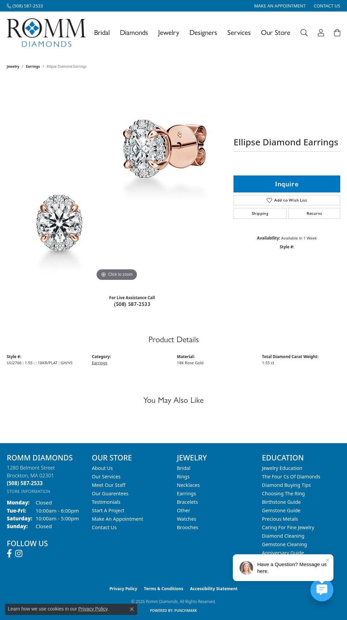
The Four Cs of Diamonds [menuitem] (291, 476)
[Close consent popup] (132, 609)
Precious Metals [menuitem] (280, 519)
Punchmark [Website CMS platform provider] (186, 610)
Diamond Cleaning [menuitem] (283, 536)
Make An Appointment (117, 519)
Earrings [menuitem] (186, 493)
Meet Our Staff (108, 485)
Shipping (260, 213)
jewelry (13, 66)
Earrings (33, 66)
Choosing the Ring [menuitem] (283, 493)
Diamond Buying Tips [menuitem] (286, 485)
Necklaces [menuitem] (188, 485)
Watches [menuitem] (186, 519)
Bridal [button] (102, 32)
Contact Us (104, 527)
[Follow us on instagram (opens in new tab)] (18, 554)
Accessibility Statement (214, 589)
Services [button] (239, 32)
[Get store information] (28, 491)
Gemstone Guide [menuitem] (281, 510)
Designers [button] (203, 32)
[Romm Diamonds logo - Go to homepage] (48, 32)
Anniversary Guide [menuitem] (283, 553)
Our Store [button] (275, 32)
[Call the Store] (25, 483)
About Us (102, 468)
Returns (314, 213)
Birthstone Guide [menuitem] (281, 502)
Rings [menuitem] (183, 476)
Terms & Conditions (163, 589)
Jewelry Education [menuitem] (282, 468)
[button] (304, 33)
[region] (117, 181)
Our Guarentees (110, 493)
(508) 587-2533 (132, 304)
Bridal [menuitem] (183, 468)
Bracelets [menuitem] (187, 502)
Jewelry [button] (168, 32)
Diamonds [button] (134, 32)
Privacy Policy (123, 589)
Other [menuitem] (183, 510)
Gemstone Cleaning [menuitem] (284, 544)
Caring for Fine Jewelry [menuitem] (288, 527)
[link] (25, 6)
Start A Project (108, 510)
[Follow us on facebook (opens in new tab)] (9, 554)
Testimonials (106, 502)
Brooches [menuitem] (187, 527)
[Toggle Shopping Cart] (337, 33)
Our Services (106, 476)
